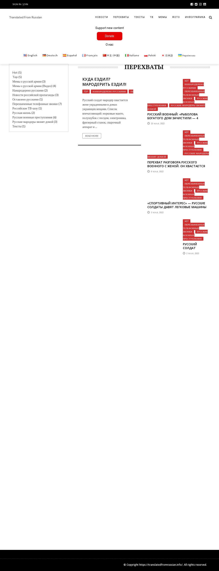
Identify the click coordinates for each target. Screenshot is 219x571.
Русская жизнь (21, 113)
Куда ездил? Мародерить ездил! (104, 82)
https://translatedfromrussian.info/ (161, 565)
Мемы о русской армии (26, 81)
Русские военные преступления (32, 117)
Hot (187, 80)
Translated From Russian (25, 17)
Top (15, 77)
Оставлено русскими (25, 99)
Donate (109, 36)
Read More (91, 135)
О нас (109, 44)
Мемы (162, 17)
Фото (176, 17)
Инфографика (195, 17)
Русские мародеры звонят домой (176, 107)
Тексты (139, 17)
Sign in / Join (20, 4)
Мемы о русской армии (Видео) (32, 86)
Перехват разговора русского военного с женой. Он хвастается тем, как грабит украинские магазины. (176, 168)
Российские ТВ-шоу (25, 108)
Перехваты (121, 17)
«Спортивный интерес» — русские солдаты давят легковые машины (176, 205)
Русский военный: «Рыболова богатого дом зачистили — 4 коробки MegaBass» (172, 118)
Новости (101, 17)
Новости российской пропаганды (33, 95)
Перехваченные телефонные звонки (194, 95)
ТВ (151, 17)
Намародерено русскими (109, 91)
